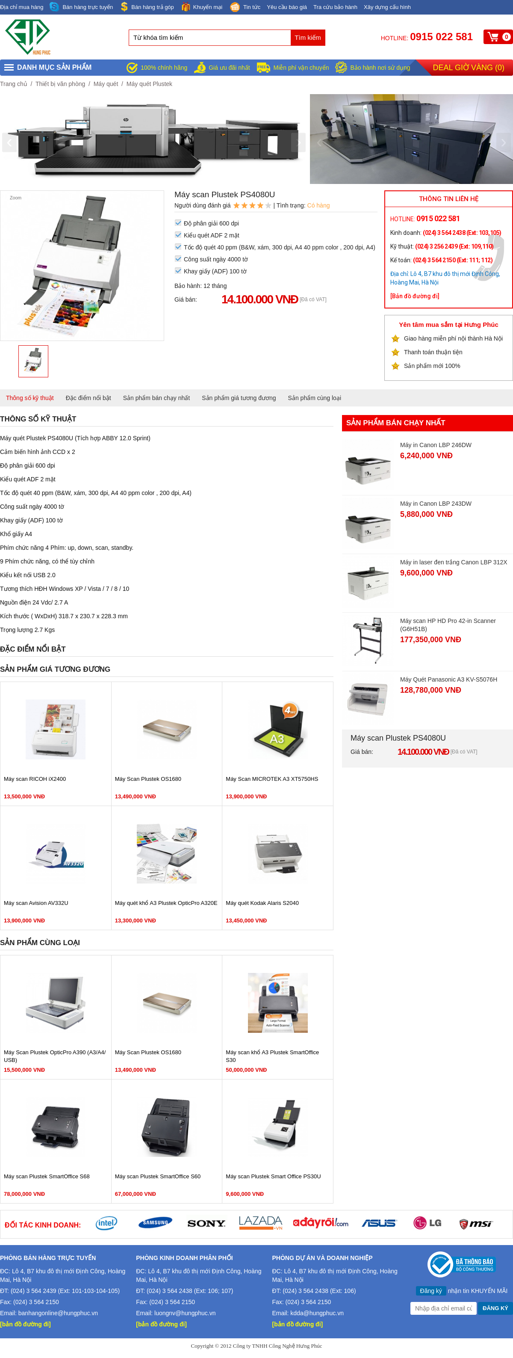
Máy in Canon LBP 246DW (436, 445)
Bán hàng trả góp (146, 7)
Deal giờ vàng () (468, 67)
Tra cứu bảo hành (335, 7)
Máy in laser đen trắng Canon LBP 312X (453, 562)
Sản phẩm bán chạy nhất (156, 397)
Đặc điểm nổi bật (88, 397)
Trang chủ (13, 83)
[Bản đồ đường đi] (414, 296)
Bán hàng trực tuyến (81, 7)
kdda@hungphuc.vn (317, 1313)
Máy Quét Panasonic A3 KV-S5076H (448, 679)
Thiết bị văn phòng (60, 83)
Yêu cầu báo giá (287, 7)
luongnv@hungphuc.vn (184, 1313)
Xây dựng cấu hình (387, 7)
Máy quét (106, 83)
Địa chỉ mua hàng (21, 7)
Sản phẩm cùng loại (314, 397)
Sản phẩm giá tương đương (239, 397)
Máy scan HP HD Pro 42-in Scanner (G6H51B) (448, 624)
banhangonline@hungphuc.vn (58, 1313)
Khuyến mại (201, 7)
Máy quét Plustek (149, 83)
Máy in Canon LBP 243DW (436, 503)
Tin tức (244, 8)
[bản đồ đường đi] (25, 1324)
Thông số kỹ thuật (30, 397)
